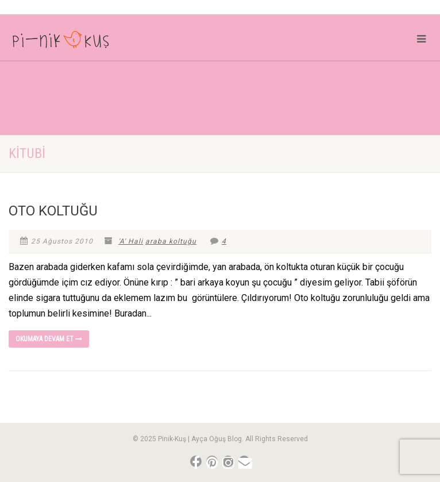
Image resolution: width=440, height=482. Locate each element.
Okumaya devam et (49, 339)
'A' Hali (130, 241)
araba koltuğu (170, 241)
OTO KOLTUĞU (53, 211)
